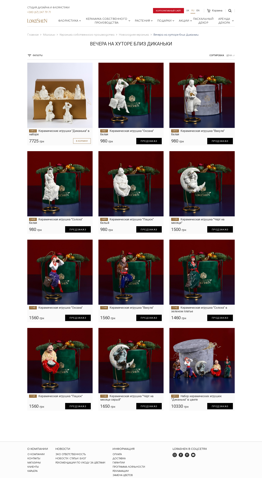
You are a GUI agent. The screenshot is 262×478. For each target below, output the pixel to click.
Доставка (118, 458)
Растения (144, 20)
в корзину (82, 141)
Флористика (70, 20)
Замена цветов (122, 475)
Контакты (33, 458)
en (197, 10)
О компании (35, 454)
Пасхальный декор (203, 21)
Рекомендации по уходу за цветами (80, 462)
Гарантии (118, 462)
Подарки (166, 20)
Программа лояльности (128, 467)
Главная (33, 34)
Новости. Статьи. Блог (70, 458)
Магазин (49, 34)
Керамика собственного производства (108, 21)
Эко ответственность (70, 454)
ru (192, 10)
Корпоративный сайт (168, 10)
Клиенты (33, 467)
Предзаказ (148, 141)
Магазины (34, 462)
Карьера (32, 471)
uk (187, 10)
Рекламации (120, 471)
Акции (186, 20)
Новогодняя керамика (134, 34)
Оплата (116, 454)
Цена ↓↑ (230, 55)
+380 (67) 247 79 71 (39, 12)
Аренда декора (226, 21)
